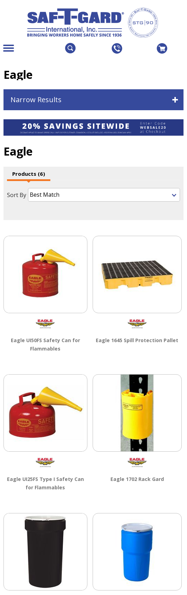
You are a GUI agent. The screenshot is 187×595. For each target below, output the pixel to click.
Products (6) (28, 173)
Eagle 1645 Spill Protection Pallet (137, 340)
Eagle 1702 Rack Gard (137, 478)
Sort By (16, 195)
